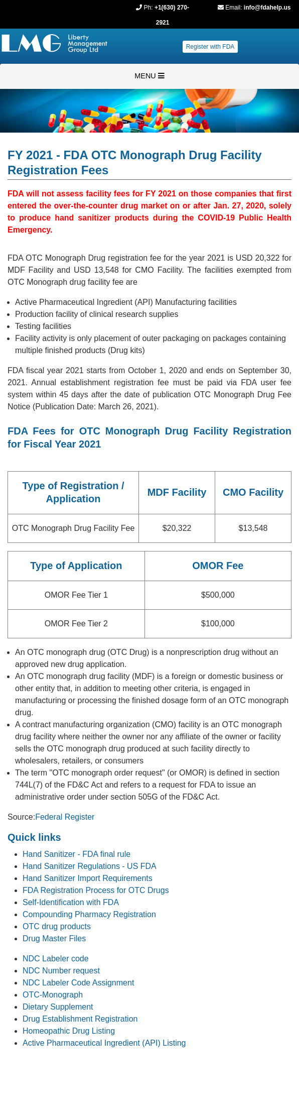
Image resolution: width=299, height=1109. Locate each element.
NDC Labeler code (56, 958)
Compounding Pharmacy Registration (89, 914)
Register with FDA (210, 46)
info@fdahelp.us (267, 7)
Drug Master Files (54, 938)
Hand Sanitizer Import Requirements (88, 878)
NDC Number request (61, 970)
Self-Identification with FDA (71, 902)
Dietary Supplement (58, 1007)
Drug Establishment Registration (80, 1019)
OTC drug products (57, 926)
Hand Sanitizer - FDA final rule (76, 854)
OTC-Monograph (53, 994)
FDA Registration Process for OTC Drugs (96, 890)
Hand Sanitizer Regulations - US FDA (90, 866)
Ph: (148, 7)
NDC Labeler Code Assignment (78, 982)
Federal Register (64, 817)
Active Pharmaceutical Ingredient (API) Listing (104, 1043)
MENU (149, 76)
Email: (233, 7)
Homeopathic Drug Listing (69, 1031)
